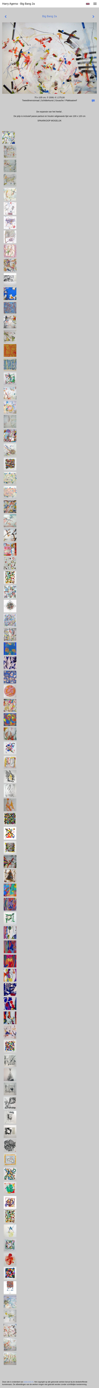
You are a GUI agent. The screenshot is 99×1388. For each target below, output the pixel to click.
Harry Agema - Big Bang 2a (18, 3)
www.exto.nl (28, 1382)
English (87, 4)
